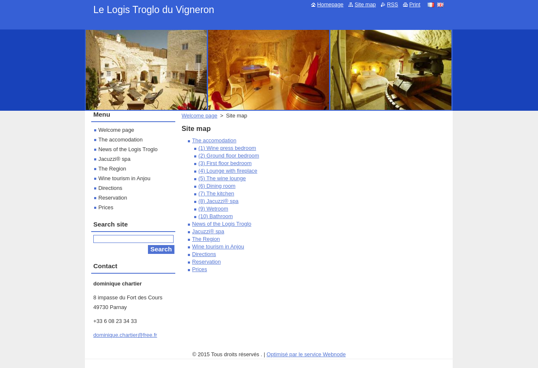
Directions (204, 254)
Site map (365, 4)
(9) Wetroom (213, 208)
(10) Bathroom (215, 216)
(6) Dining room (216, 186)
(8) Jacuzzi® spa (218, 201)
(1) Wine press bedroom (227, 148)
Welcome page (199, 115)
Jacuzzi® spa (208, 231)
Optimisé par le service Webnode (305, 354)
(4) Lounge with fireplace (227, 171)
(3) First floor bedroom (225, 163)
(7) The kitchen (216, 193)
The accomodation (214, 140)
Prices (199, 269)
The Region (206, 239)
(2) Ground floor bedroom (228, 155)
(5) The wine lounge (222, 178)
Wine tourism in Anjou (218, 246)
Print (414, 4)
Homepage (330, 4)
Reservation (206, 262)
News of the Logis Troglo (221, 224)
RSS (392, 4)
